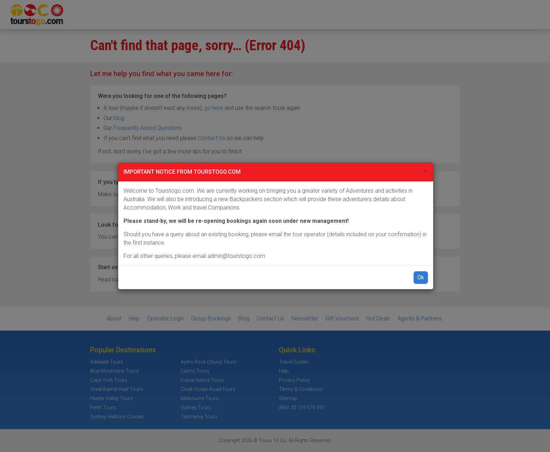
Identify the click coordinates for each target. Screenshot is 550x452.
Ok (420, 277)
